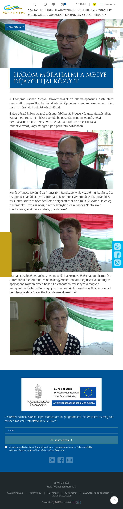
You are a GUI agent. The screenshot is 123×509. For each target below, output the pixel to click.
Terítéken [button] (46, 10)
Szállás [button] (33, 10)
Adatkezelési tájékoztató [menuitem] (96, 493)
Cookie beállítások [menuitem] (61, 496)
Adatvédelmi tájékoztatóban (42, 450)
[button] (114, 500)
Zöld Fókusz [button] (86, 10)
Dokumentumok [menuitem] (15, 493)
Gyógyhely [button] (104, 10)
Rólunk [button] (70, 15)
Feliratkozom (61, 440)
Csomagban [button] (55, 15)
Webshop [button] (100, 15)
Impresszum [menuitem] (35, 493)
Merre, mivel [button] (36, 15)
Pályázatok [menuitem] (71, 493)
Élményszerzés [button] (65, 10)
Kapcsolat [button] (84, 15)
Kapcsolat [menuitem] (53, 493)
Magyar (108, 4)
